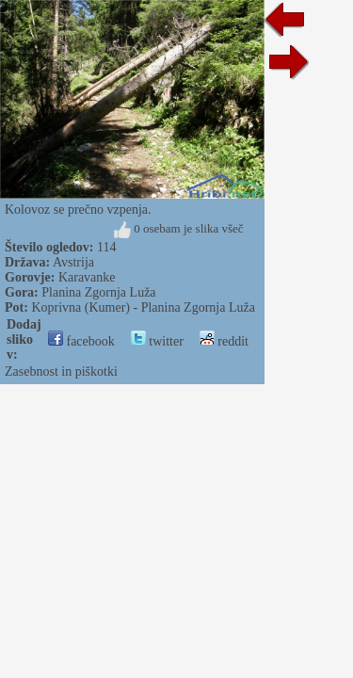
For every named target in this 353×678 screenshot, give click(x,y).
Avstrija (73, 262)
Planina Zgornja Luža (98, 292)
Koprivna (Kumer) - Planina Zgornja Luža (143, 307)
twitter (157, 341)
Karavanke (87, 277)
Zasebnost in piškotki (61, 371)
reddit (224, 341)
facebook (81, 341)
